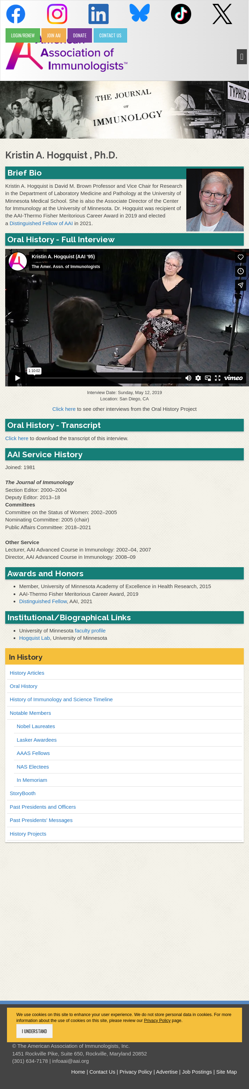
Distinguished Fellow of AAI (41, 223)
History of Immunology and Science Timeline (61, 699)
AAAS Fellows (33, 753)
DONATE (79, 35)
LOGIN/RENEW (22, 35)
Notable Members (30, 713)
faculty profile (90, 631)
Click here (64, 409)
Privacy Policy (157, 1020)
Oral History (23, 686)
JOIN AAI (54, 35)
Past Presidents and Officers (43, 807)
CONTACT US (110, 35)
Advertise (167, 1072)
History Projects (28, 834)
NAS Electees (33, 767)
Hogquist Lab (34, 638)
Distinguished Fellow (43, 601)
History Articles (27, 673)
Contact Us (102, 1072)
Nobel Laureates (36, 726)
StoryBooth (23, 793)
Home (78, 1072)
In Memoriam (32, 780)
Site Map (226, 1072)
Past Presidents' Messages (41, 820)
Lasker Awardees (37, 740)
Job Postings (197, 1072)
